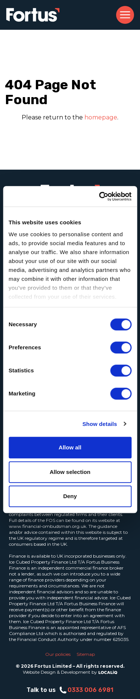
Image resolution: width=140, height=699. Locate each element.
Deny (70, 496)
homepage (100, 117)
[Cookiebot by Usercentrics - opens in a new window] (99, 196)
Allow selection (70, 472)
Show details (100, 424)
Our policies (58, 654)
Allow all (70, 447)
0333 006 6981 (86, 690)
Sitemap (86, 654)
